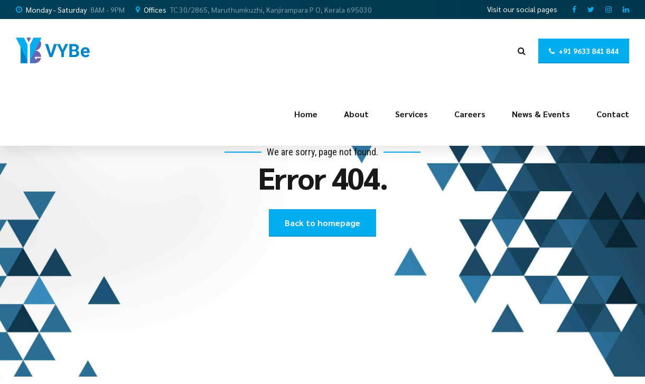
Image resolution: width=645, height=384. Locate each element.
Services (411, 113)
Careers (469, 113)
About (356, 113)
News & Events (541, 113)
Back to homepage (322, 222)
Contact (612, 113)
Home (305, 113)
